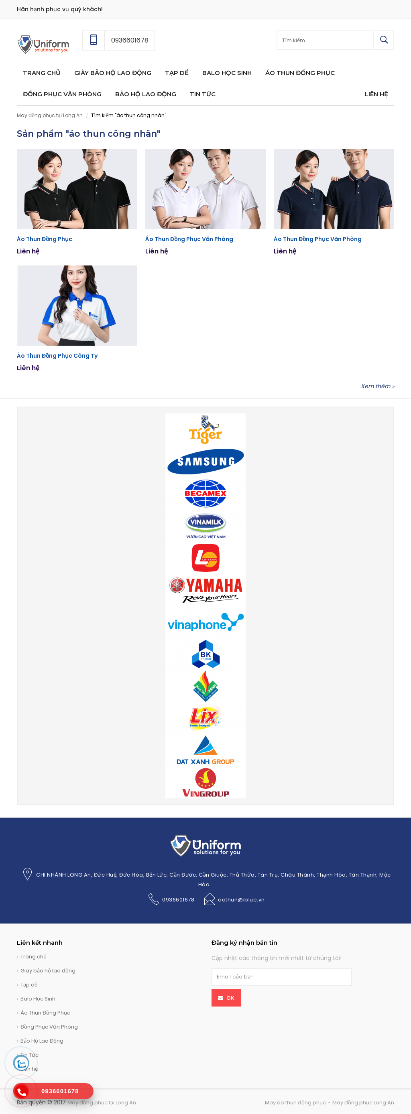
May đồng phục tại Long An (50, 115)
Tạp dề (28, 984)
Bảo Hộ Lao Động (41, 1041)
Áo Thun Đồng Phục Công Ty (57, 356)
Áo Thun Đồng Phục (44, 239)
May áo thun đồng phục (295, 1102)
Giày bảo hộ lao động (47, 970)
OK (230, 998)
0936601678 (178, 899)
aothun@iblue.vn (241, 899)
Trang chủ (33, 956)
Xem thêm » (377, 386)
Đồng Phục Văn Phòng (49, 1027)
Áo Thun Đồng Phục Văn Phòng (189, 239)
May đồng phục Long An (363, 1102)
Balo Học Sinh (37, 999)
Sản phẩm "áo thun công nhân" (89, 133)
